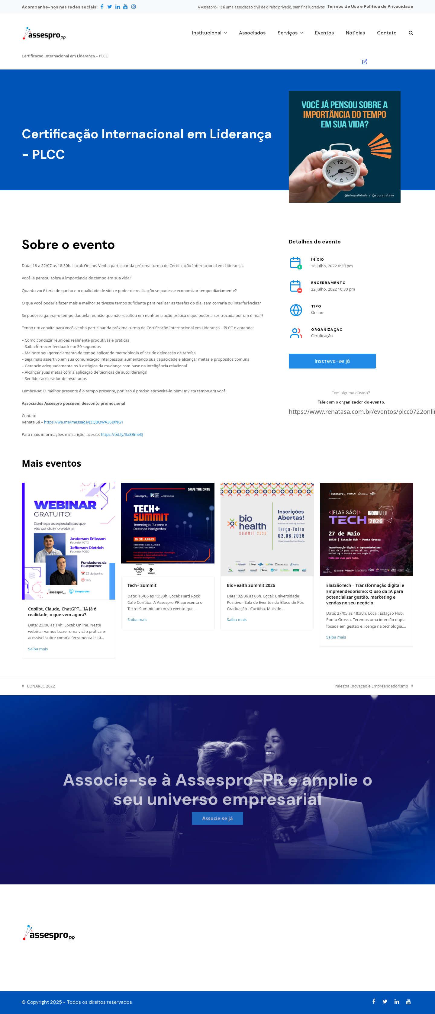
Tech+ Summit (141, 585)
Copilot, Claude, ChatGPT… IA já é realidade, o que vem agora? (62, 611)
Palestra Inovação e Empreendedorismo (374, 686)
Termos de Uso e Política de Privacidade (370, 6)
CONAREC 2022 (38, 686)
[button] (411, 33)
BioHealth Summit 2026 (251, 585)
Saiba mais (38, 649)
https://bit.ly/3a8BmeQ (122, 434)
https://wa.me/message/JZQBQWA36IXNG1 (84, 422)
